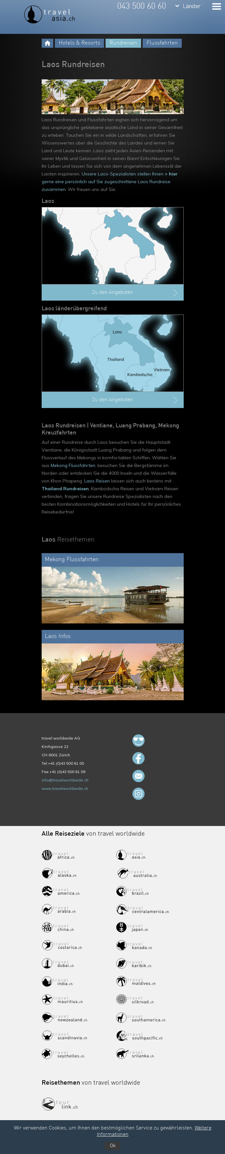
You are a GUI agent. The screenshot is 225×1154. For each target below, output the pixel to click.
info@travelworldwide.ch (65, 780)
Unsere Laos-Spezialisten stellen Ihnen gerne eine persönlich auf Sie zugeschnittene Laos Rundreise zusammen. (110, 181)
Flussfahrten (162, 43)
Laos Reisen (97, 481)
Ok (113, 1146)
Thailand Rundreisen (65, 489)
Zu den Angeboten (135, 292)
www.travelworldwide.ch (65, 788)
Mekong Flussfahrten (73, 465)
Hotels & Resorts (79, 43)
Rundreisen (123, 43)
